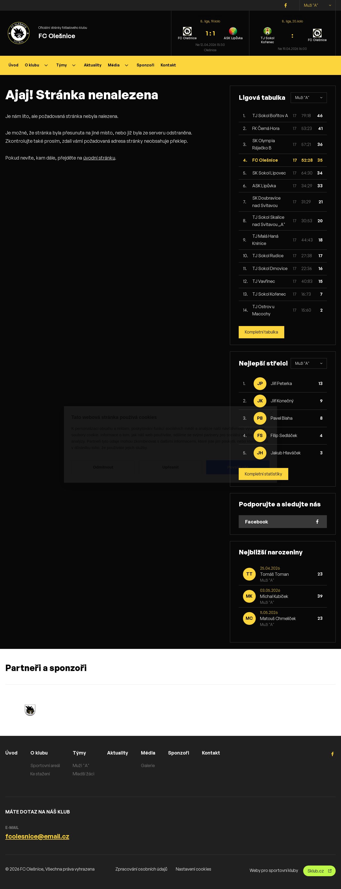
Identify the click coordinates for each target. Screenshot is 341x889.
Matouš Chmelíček (278, 618)
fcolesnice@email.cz (37, 836)
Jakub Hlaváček (286, 452)
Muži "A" (317, 5)
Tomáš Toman (274, 574)
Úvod (13, 65)
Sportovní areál (45, 765)
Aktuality (93, 65)
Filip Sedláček (284, 435)
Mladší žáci (83, 773)
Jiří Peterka (281, 383)
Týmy (65, 65)
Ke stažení (40, 773)
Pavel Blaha (282, 418)
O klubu (36, 65)
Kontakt (168, 65)
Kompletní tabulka (262, 332)
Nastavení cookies (193, 869)
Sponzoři (145, 65)
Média (118, 65)
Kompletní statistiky (264, 474)
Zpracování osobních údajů (141, 869)
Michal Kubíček (274, 596)
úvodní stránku (99, 158)
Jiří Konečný (282, 400)
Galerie (148, 765)
